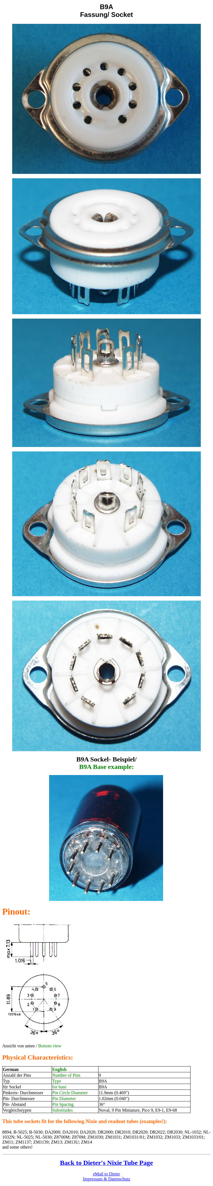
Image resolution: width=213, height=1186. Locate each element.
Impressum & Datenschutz (106, 1179)
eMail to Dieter (106, 1174)
